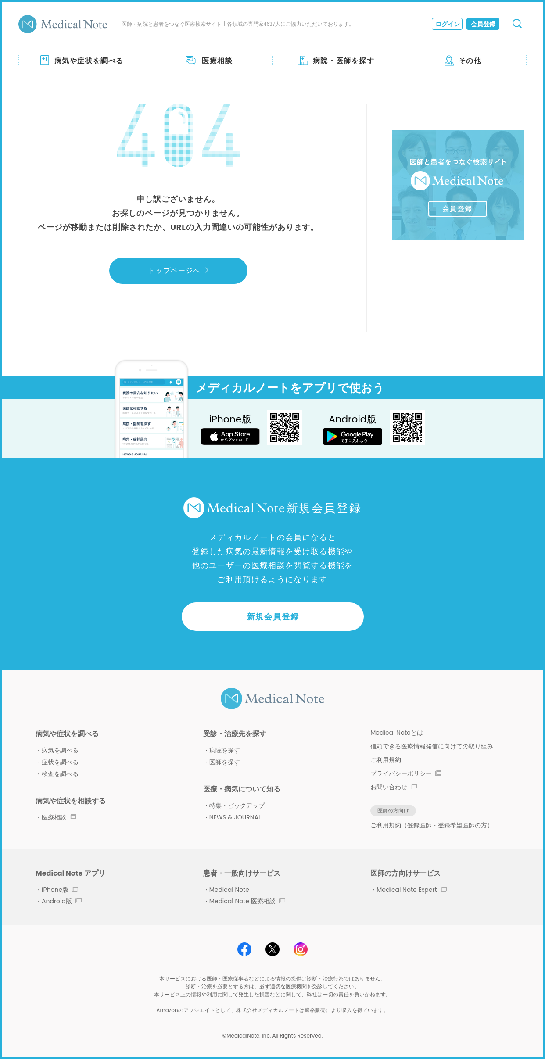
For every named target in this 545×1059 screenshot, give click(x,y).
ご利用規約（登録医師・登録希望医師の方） (431, 825)
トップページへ (178, 270)
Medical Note (229, 889)
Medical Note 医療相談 (247, 901)
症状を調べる (60, 762)
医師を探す (224, 762)
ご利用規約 (385, 759)
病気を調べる (60, 750)
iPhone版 (60, 889)
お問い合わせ (393, 787)
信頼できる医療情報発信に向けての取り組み (431, 746)
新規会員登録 (273, 616)
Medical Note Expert (411, 889)
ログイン (447, 24)
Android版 (62, 901)
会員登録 (483, 24)
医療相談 (59, 817)
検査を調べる (60, 773)
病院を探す (224, 750)
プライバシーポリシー (405, 773)
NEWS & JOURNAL (235, 817)
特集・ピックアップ (237, 805)
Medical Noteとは (396, 732)
